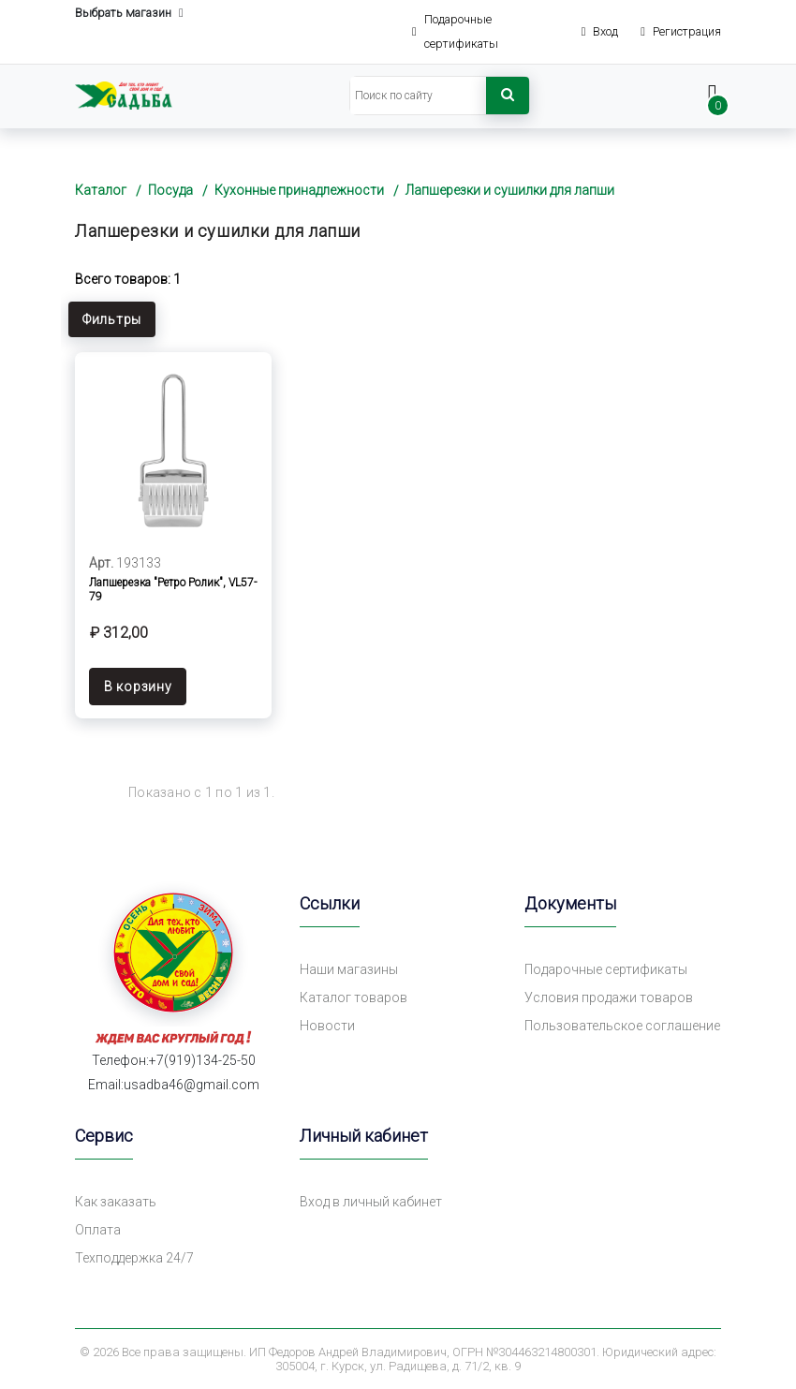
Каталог (100, 190)
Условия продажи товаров (608, 997)
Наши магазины (349, 969)
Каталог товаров (353, 997)
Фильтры (111, 319)
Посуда (170, 190)
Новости (327, 1025)
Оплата (98, 1229)
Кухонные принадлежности (299, 190)
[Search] (418, 95)
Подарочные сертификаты (605, 969)
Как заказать (115, 1201)
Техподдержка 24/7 (134, 1257)
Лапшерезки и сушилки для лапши (509, 190)
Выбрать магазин (129, 13)
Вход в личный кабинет (371, 1201)
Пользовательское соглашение (622, 1025)
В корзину (137, 686)
